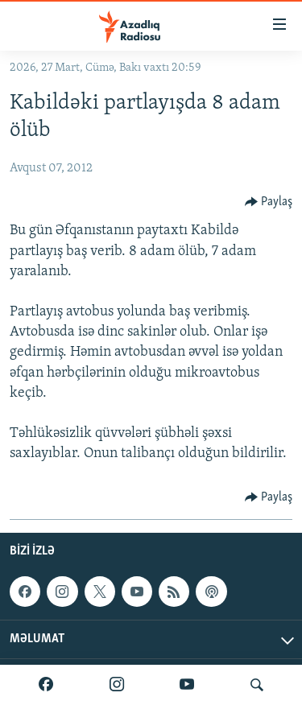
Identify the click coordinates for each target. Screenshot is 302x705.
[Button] (269, 202)
